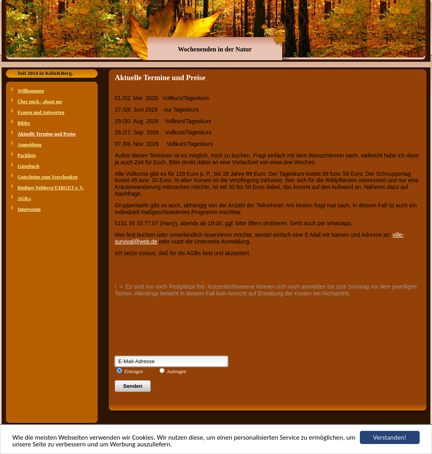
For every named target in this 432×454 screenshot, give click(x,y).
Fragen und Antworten (41, 112)
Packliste (27, 155)
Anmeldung (29, 144)
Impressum (29, 209)
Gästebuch (28, 166)
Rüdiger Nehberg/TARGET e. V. (51, 188)
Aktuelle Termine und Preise (47, 134)
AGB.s (24, 198)
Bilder (24, 123)
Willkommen (31, 91)
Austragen (176, 371)
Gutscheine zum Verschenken (48, 177)
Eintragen (133, 371)
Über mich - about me (40, 101)
